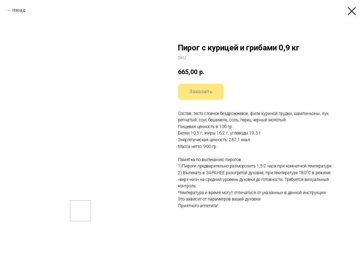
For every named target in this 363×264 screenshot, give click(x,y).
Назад (18, 10)
